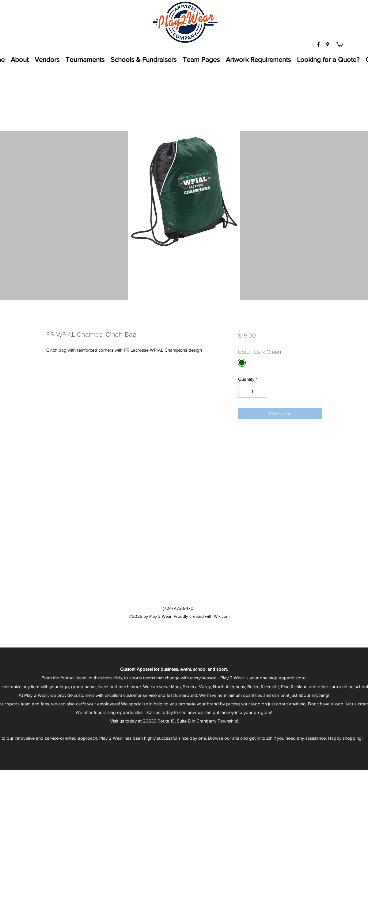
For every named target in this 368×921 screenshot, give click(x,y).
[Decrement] (243, 392)
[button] (339, 44)
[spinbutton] (252, 392)
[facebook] (318, 44)
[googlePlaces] (327, 44)
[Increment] (261, 392)
